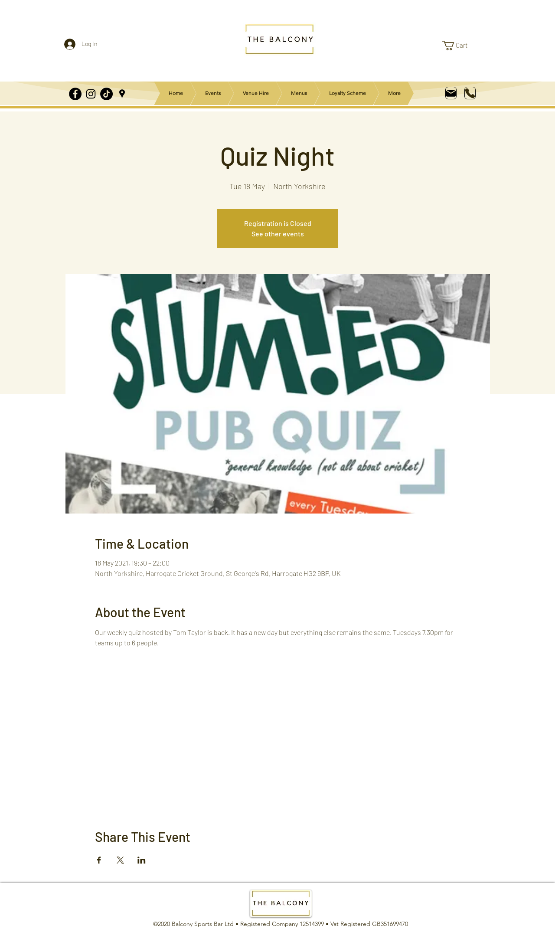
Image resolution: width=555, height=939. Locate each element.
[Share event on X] (120, 860)
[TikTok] (106, 94)
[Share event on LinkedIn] (141, 860)
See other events (277, 233)
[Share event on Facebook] (99, 860)
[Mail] (451, 93)
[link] (460, 45)
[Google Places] (122, 94)
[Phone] (470, 93)
